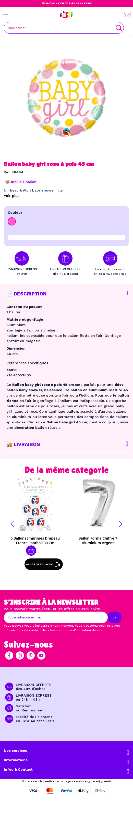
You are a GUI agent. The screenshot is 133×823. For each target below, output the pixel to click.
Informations (16, 760)
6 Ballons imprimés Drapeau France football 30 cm (35, 540)
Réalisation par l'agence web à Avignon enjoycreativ (77, 781)
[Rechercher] (64, 28)
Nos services (15, 750)
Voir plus (11, 196)
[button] (12, 524)
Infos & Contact (18, 769)
